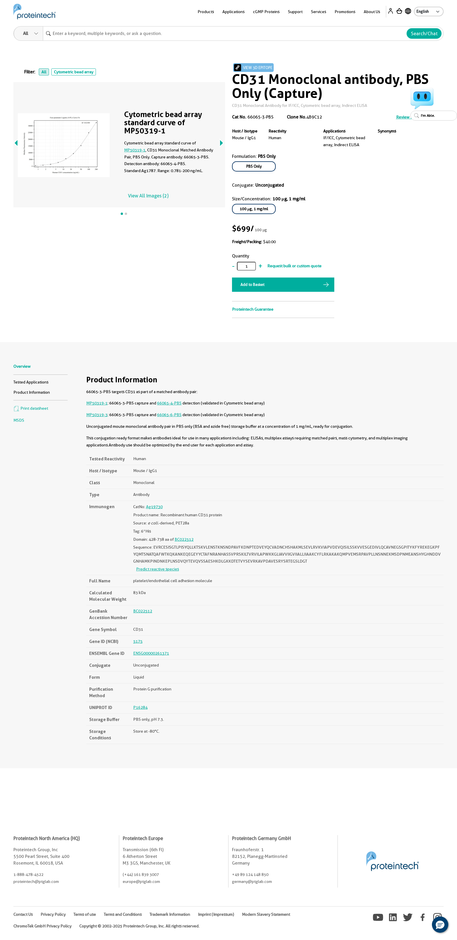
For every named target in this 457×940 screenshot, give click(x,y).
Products (206, 11)
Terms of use (84, 914)
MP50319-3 (97, 414)
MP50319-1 (134, 150)
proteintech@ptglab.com (36, 881)
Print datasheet (30, 408)
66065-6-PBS (169, 414)
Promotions (345, 11)
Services (318, 11)
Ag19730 (154, 506)
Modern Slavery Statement (266, 914)
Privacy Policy (53, 914)
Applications (233, 11)
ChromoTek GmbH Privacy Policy (42, 926)
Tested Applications (30, 382)
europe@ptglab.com (141, 881)
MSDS (18, 420)
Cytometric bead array (73, 72)
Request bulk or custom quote (294, 266)
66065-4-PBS (169, 403)
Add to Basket (252, 284)
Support (295, 11)
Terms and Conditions (123, 914)
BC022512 (184, 539)
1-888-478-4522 (28, 874)
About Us (372, 11)
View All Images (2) (148, 196)
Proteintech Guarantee (252, 309)
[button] (440, 924)
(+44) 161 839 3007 (141, 874)
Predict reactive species (157, 569)
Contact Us (23, 914)
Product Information (31, 392)
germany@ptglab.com (252, 881)
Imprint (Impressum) (216, 914)
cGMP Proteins (266, 11)
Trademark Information (170, 914)
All (43, 72)
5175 (138, 641)
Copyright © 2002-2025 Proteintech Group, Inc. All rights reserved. (139, 926)
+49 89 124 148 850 (250, 874)
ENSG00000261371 (151, 653)
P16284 (140, 707)
